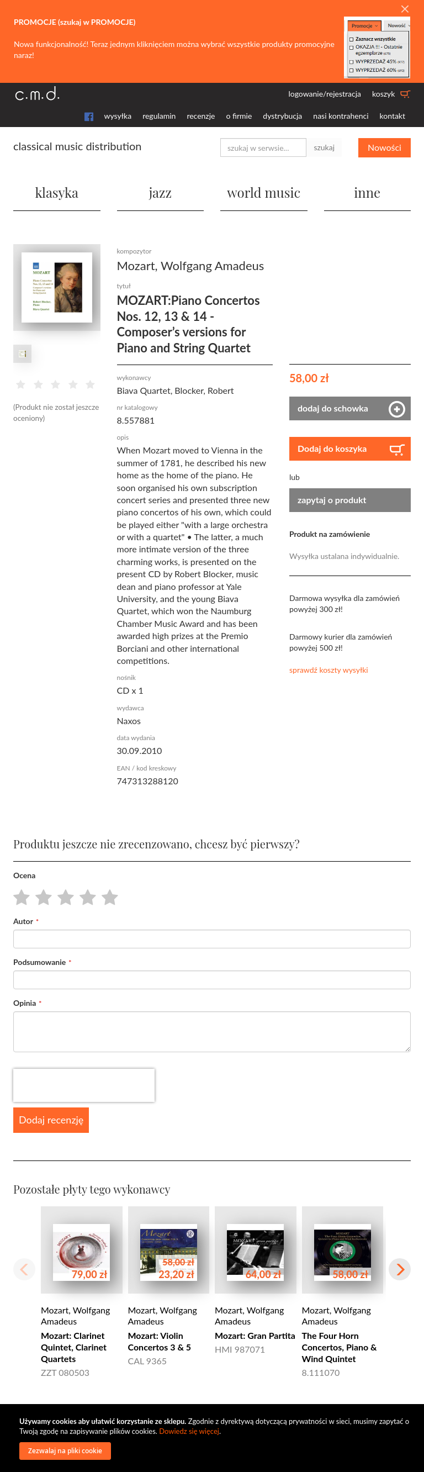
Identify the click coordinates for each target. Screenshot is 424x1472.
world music (263, 192)
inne (367, 192)
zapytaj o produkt (332, 499)
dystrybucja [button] (282, 115)
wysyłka (118, 115)
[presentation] (84, 1085)
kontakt (392, 115)
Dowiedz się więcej (189, 1431)
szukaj (324, 147)
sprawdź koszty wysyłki (328, 669)
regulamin (159, 115)
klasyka (56, 192)
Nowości (384, 147)
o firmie (239, 115)
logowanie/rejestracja (324, 93)
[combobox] (263, 147)
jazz (160, 192)
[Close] (404, 9)
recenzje (201, 115)
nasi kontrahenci (340, 115)
